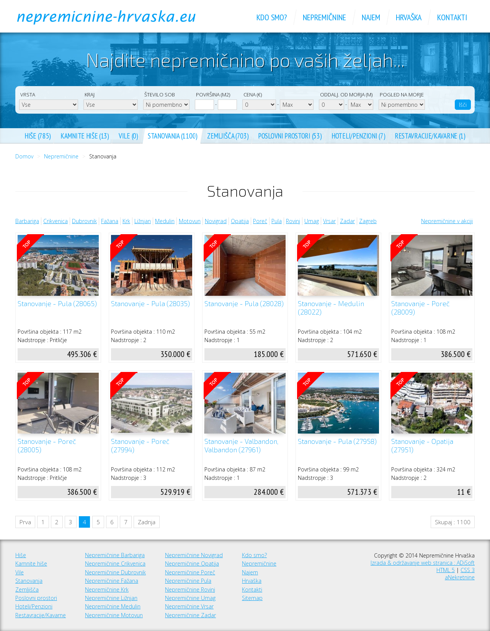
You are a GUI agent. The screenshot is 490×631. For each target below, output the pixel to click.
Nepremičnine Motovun (114, 615)
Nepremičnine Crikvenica (115, 563)
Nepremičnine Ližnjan (111, 598)
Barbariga (27, 221)
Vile (19, 572)
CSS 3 (468, 570)
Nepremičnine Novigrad (194, 555)
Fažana (109, 221)
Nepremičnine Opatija (192, 563)
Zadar (347, 221)
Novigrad (216, 221)
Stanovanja (28, 580)
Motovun (190, 221)
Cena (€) (252, 94)
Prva (25, 522)
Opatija (240, 221)
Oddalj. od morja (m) (346, 94)
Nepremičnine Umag (190, 598)
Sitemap (252, 598)
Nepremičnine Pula (188, 580)
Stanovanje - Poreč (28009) (420, 308)
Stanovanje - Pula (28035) (150, 304)
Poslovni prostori (36, 598)
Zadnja (146, 522)
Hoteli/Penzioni (33, 606)
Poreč (260, 221)
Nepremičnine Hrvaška (114, 17)
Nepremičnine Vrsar (189, 606)
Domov (24, 156)
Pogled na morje (402, 94)
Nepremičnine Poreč (190, 572)
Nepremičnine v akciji (447, 221)
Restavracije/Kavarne (40, 615)
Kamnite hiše (31, 563)
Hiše (20, 555)
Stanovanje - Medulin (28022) (331, 308)
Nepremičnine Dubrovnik (115, 572)
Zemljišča (27, 589)
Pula (276, 221)
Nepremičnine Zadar (190, 615)
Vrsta (27, 94)
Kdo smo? (254, 555)
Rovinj (293, 221)
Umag (311, 221)
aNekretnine (460, 577)
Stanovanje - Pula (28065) (57, 304)
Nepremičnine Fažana (111, 580)
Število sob (159, 94)
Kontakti (252, 589)
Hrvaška (251, 580)
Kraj (90, 94)
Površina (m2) (213, 94)
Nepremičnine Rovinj (190, 589)
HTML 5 (445, 570)
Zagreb (368, 221)
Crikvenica (55, 221)
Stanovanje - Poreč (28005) (47, 445)
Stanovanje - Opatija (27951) (422, 445)
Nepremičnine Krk (107, 589)
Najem (250, 572)
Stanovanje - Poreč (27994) (140, 445)
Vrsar (329, 221)
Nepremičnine (61, 156)
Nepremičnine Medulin (112, 606)
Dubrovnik (84, 221)
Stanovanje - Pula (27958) (337, 441)
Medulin (165, 221)
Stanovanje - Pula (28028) (244, 304)
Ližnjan (142, 221)
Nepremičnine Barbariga (115, 555)
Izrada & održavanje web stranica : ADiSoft (423, 562)
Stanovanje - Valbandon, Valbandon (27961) (241, 445)
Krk (126, 221)
